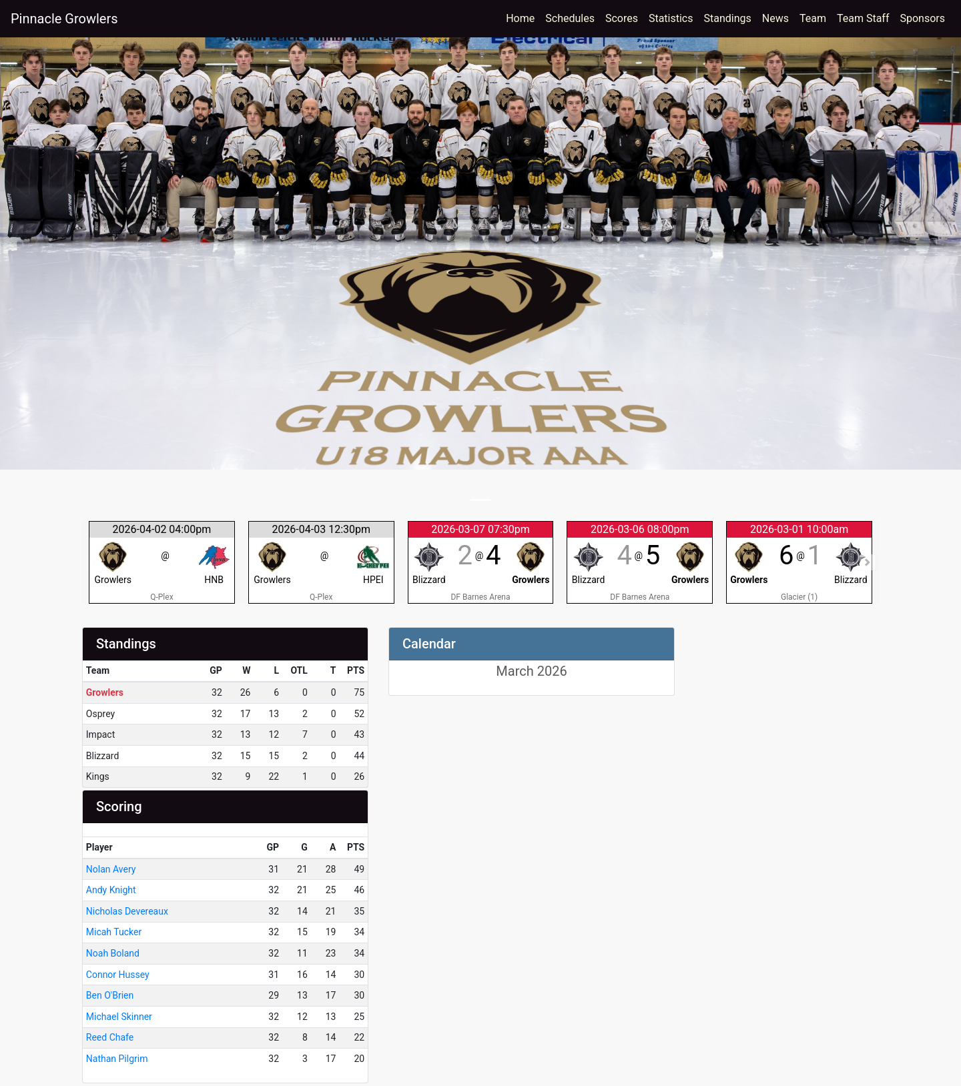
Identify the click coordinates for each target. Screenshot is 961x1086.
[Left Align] (398, 671)
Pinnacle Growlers (64, 19)
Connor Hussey (117, 974)
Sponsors (922, 18)
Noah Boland (112, 953)
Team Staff (863, 18)
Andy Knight (111, 890)
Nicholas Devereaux (127, 911)
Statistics (674, 17)
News (775, 18)
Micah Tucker (113, 932)
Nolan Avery (111, 869)
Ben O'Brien (109, 995)
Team (812, 18)
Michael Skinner (119, 1016)
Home (520, 18)
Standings (727, 18)
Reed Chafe (109, 1037)
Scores (624, 17)
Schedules (570, 18)
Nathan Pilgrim (117, 1058)
